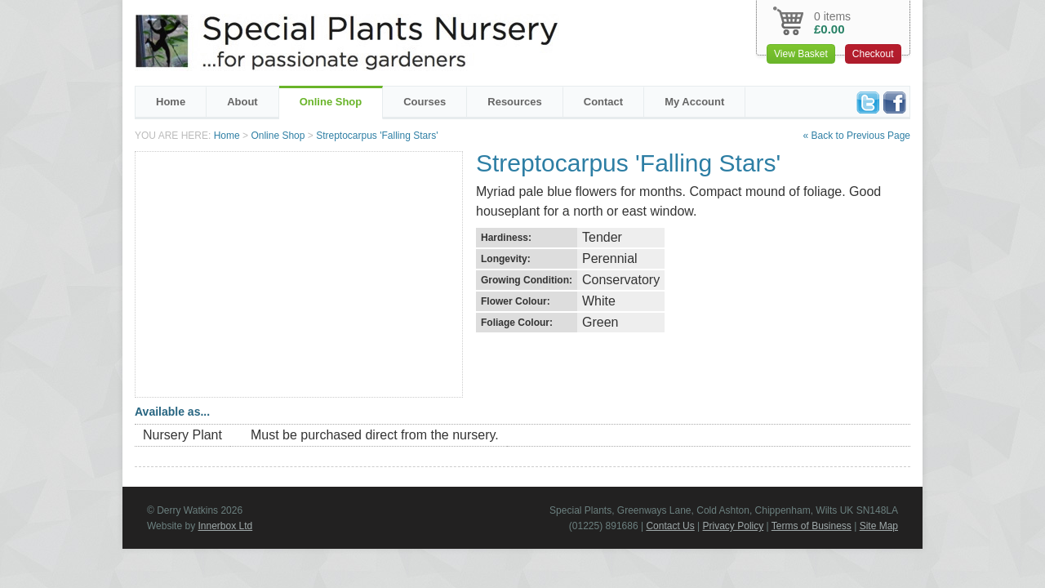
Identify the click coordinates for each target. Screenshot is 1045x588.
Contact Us (670, 526)
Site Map (879, 526)
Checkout (873, 54)
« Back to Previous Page (856, 135)
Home (170, 102)
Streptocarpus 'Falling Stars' (377, 135)
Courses (424, 102)
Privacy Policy (733, 526)
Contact (603, 102)
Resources (514, 102)
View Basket (801, 54)
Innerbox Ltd (225, 526)
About (242, 102)
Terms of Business (812, 526)
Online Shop (331, 102)
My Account (694, 102)
